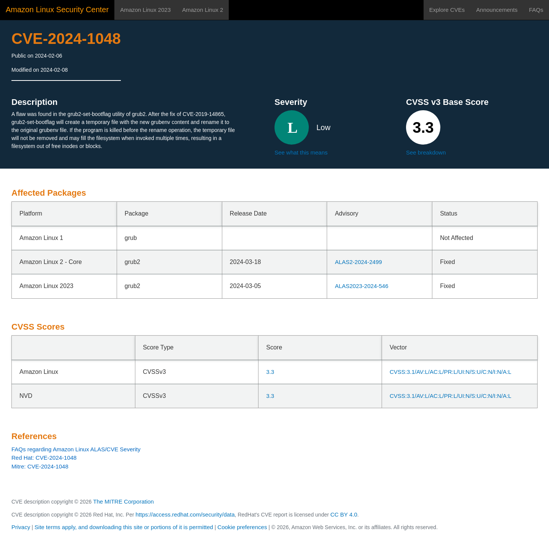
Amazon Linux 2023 (145, 9)
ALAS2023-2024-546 (361, 286)
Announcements (496, 9)
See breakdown (426, 152)
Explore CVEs (447, 9)
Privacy (20, 527)
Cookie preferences (242, 527)
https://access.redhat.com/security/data (184, 514)
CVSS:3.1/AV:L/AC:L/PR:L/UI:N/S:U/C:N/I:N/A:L (450, 372)
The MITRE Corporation (123, 501)
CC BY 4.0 (344, 514)
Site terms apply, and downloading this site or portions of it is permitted (124, 527)
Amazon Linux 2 (202, 9)
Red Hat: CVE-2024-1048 (44, 457)
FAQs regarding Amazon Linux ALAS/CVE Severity (76, 449)
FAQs (536, 9)
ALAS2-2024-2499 (358, 262)
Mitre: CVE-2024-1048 (39, 466)
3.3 (270, 372)
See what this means (300, 152)
